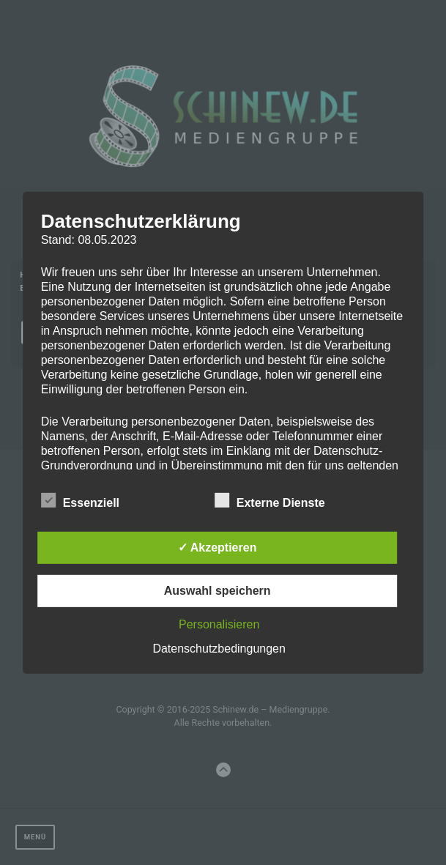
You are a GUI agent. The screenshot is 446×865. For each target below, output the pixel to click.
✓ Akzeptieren (217, 547)
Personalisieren (219, 624)
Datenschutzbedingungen (218, 648)
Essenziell (80, 500)
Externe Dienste (270, 500)
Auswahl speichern (217, 590)
